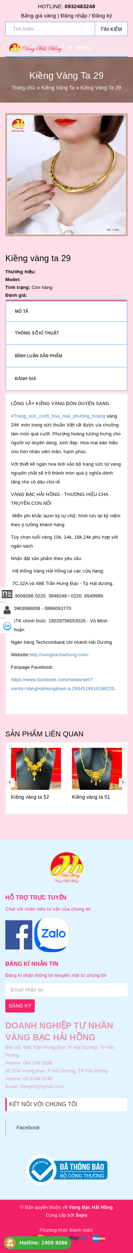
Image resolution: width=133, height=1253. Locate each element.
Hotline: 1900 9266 (43, 1242)
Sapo (81, 1215)
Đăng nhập (74, 15)
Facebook (28, 1127)
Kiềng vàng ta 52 (73, 797)
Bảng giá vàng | (40, 15)
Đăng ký (102, 15)
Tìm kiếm (111, 29)
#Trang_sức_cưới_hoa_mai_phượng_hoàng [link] (58, 416)
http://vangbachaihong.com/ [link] (58, 654)
